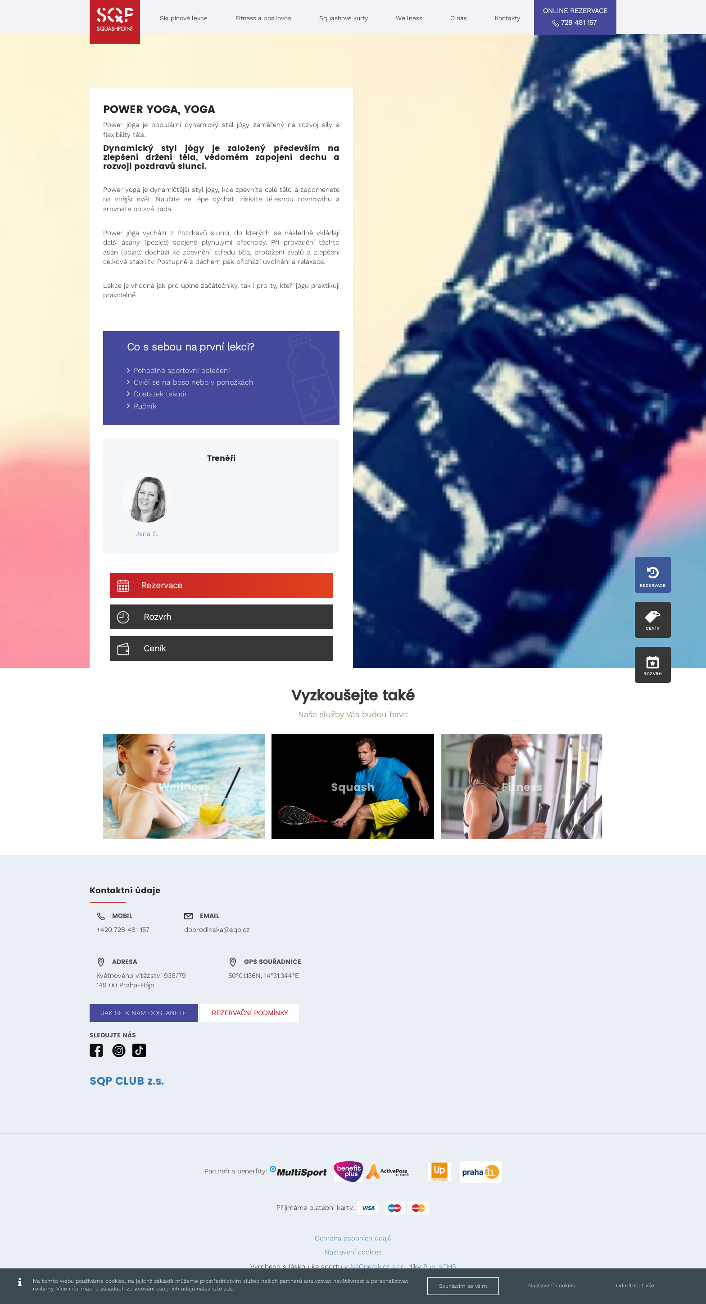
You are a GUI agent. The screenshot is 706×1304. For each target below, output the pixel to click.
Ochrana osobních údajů (353, 1238)
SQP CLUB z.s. (127, 1081)
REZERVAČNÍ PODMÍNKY (250, 1013)
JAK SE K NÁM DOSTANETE (144, 1013)
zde (228, 1289)
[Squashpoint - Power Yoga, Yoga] (115, 22)
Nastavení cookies (353, 1252)
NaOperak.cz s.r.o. (378, 1267)
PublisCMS (439, 1267)
